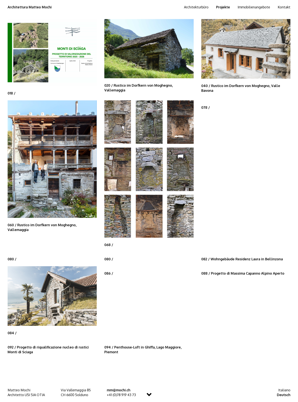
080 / (12, 259)
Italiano (284, 390)
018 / (11, 93)
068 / (108, 245)
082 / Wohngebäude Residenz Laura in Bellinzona (242, 259)
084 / (12, 333)
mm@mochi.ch (118, 390)
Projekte (223, 7)
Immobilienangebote (254, 7)
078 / (205, 107)
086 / (108, 273)
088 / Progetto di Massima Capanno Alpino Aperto (242, 273)
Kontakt (284, 7)
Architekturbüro (196, 7)
